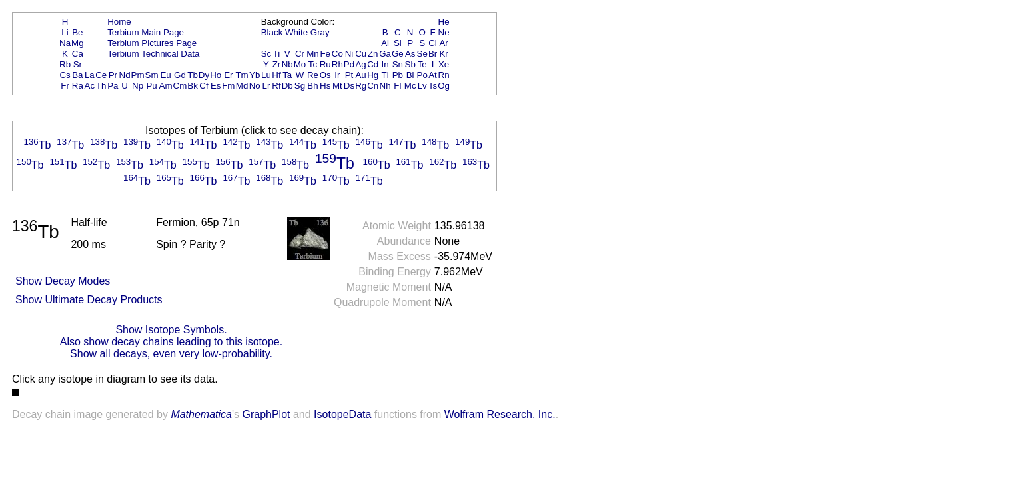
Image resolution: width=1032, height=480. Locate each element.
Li (64, 32)
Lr (266, 86)
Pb (397, 75)
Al (385, 43)
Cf (203, 86)
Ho (215, 75)
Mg (77, 43)
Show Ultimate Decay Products (89, 299)
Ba (77, 75)
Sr (77, 64)
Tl (385, 75)
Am (166, 86)
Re (312, 75)
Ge (398, 54)
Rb (65, 64)
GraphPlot (266, 414)
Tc (312, 64)
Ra (77, 86)
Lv (422, 86)
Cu (360, 54)
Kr (443, 54)
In (385, 64)
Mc (410, 86)
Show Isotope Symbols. (171, 329)
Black (272, 32)
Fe (325, 54)
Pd (349, 64)
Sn (397, 64)
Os (325, 75)
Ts (432, 86)
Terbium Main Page (145, 32)
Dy (204, 75)
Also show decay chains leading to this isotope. (171, 341)
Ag (360, 64)
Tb (192, 75)
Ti (276, 54)
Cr (299, 54)
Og (444, 86)
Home (119, 22)
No (254, 86)
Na (65, 43)
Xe (443, 64)
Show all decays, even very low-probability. (171, 353)
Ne (444, 32)
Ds (349, 86)
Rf (276, 86)
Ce (101, 75)
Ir (337, 75)
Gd (180, 75)
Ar (443, 43)
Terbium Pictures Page (152, 43)
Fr (65, 86)
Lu (266, 75)
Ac (90, 86)
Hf (276, 75)
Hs (325, 86)
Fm (228, 86)
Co (337, 54)
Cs (64, 75)
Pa (112, 86)
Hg (372, 75)
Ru (325, 64)
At (432, 75)
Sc (266, 54)
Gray (320, 32)
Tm (241, 75)
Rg (360, 86)
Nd (125, 75)
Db (287, 86)
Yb (254, 75)
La (90, 75)
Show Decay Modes (62, 281)
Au (360, 75)
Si (398, 43)
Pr (113, 75)
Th (101, 86)
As (410, 54)
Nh (385, 86)
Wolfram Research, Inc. (500, 414)
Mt (337, 86)
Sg (299, 86)
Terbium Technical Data (153, 54)
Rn (444, 75)
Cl (432, 43)
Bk (192, 86)
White (296, 32)
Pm (138, 75)
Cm (180, 86)
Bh (312, 86)
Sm (152, 75)
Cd (372, 64)
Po (422, 75)
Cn (372, 86)
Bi (410, 75)
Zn (373, 54)
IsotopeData (342, 414)
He (444, 22)
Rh (337, 64)
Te (422, 64)
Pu (151, 86)
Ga (385, 54)
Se (422, 54)
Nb (287, 64)
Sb (410, 64)
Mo (300, 64)
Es (216, 86)
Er (228, 75)
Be (77, 32)
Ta (287, 75)
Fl (397, 86)
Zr (276, 64)
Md (242, 86)
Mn (312, 54)
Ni (349, 54)
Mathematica (201, 414)
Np (137, 86)
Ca (77, 54)
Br (432, 54)
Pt (349, 75)
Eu (165, 75)
